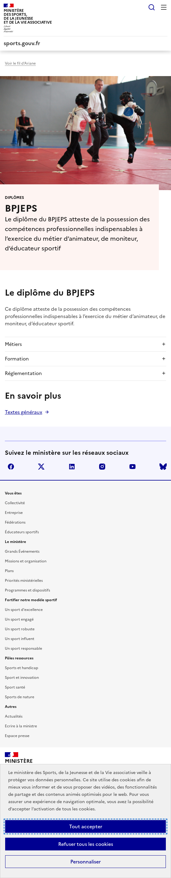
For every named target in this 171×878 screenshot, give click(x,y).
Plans (9, 571)
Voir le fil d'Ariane (20, 63)
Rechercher (152, 7)
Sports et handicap (21, 668)
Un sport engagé (19, 619)
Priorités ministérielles (24, 580)
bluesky (163, 467)
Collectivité (15, 503)
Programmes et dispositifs (27, 590)
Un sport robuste (20, 629)
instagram (102, 467)
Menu (164, 7)
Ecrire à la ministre (21, 726)
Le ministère (15, 542)
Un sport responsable (23, 648)
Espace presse (17, 736)
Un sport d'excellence (24, 609)
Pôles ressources (19, 658)
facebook (11, 467)
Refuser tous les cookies (85, 844)
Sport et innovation (22, 677)
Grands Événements (22, 551)
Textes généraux (23, 412)
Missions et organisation (25, 561)
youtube (132, 467)
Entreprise (14, 512)
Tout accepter (85, 826)
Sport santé (15, 687)
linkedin (72, 467)
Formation (17, 358)
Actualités (13, 716)
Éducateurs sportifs (22, 532)
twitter (41, 467)
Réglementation (23, 373)
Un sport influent (19, 639)
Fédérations (15, 522)
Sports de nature (19, 697)
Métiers (13, 344)
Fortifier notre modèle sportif (31, 600)
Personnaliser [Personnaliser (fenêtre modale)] (85, 861)
